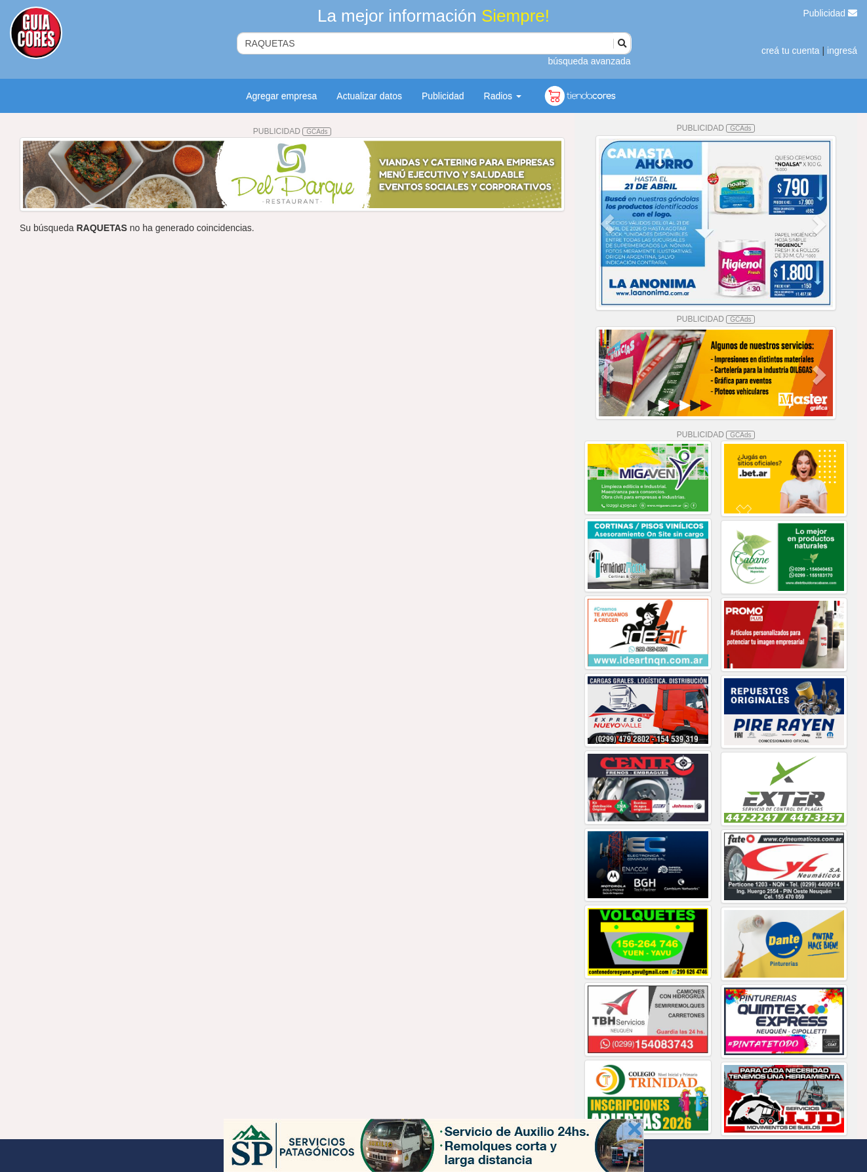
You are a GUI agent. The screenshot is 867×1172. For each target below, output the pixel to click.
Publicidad (830, 13)
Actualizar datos (369, 96)
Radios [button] (502, 96)
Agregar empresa (281, 96)
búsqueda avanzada (589, 61)
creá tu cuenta (790, 50)
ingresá (842, 50)
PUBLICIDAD (292, 131)
